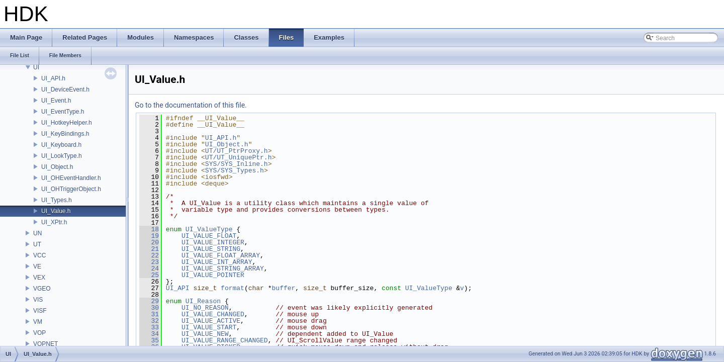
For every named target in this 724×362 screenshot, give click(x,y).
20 (149, 242)
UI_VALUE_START (209, 327)
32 (149, 320)
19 (149, 235)
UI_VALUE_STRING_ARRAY (223, 268)
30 (149, 307)
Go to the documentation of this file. (191, 105)
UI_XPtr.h (54, 222)
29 (149, 301)
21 (149, 248)
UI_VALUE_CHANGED (213, 314)
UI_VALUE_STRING (211, 248)
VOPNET (45, 343)
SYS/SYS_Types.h (234, 170)
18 (149, 229)
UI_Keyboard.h (61, 144)
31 (149, 314)
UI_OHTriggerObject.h (71, 189)
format (232, 288)
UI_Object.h (57, 166)
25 (149, 275)
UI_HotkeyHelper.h (66, 122)
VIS (38, 299)
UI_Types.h (56, 200)
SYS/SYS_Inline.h (236, 163)
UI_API (178, 288)
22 (149, 255)
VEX (39, 277)
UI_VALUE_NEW (205, 333)
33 (149, 327)
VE (37, 266)
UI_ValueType (209, 229)
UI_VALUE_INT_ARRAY (217, 261)
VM (37, 321)
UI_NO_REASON (205, 307)
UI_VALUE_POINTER (213, 275)
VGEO (42, 288)
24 (149, 268)
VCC (39, 255)
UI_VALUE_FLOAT (209, 235)
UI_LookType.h (61, 155)
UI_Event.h (56, 100)
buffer (284, 288)
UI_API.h (53, 78)
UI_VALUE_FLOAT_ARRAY (221, 255)
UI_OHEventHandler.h (71, 178)
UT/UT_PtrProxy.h (236, 150)
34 (149, 333)
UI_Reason (203, 301)
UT (37, 244)
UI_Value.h (55, 211)
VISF (40, 310)
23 (149, 261)
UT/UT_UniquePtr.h (238, 157)
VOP (39, 332)
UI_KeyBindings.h (65, 133)
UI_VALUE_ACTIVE (211, 320)
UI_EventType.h (62, 111)
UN (37, 233)
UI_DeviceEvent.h (65, 89)
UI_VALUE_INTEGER (213, 242)
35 (149, 340)
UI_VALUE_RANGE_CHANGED (225, 340)
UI (36, 67)
